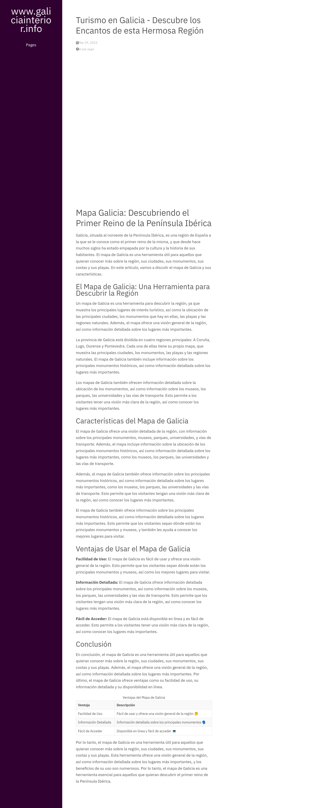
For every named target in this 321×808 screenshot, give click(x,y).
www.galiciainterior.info (31, 20)
